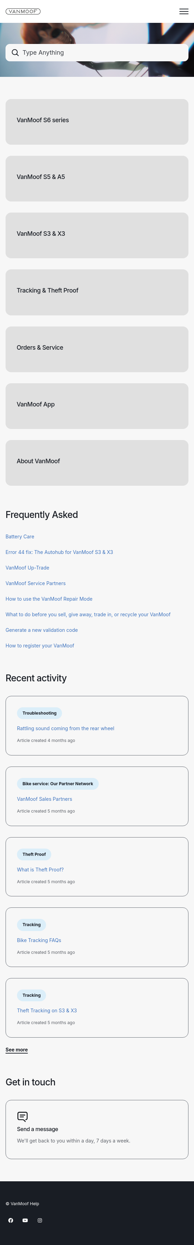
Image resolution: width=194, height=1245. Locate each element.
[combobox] (97, 52)
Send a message (37, 1129)
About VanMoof (38, 461)
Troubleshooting (39, 713)
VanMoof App (36, 404)
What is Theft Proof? (40, 869)
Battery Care (20, 536)
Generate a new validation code (42, 630)
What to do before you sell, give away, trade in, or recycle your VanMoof (88, 614)
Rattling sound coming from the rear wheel (65, 728)
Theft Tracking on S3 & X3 (47, 1010)
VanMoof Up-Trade (27, 568)
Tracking (32, 924)
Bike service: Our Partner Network (58, 783)
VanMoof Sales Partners (44, 799)
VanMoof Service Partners (36, 583)
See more (17, 1050)
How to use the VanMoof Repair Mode (49, 599)
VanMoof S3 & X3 (41, 233)
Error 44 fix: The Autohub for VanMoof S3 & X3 (59, 552)
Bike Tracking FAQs (39, 940)
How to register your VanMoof (40, 645)
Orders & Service (40, 347)
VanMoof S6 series (43, 120)
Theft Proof (34, 854)
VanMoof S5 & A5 (41, 176)
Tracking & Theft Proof (47, 290)
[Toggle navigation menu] (184, 11)
